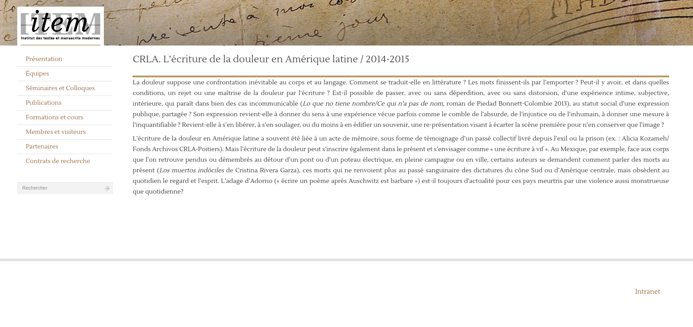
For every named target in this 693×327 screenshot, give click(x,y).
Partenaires (42, 147)
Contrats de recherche (58, 161)
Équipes (37, 74)
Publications (43, 103)
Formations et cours (54, 118)
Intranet (647, 292)
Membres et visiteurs (56, 132)
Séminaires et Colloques (60, 88)
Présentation (44, 59)
